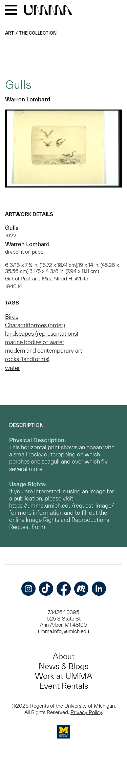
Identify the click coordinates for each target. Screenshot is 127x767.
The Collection (38, 33)
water (12, 368)
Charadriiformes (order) (35, 325)
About (64, 656)
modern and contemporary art (43, 350)
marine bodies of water (34, 342)
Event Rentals (63, 685)
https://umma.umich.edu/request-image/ (61, 505)
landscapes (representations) (41, 333)
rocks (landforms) (27, 359)
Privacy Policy (86, 712)
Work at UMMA (63, 676)
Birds (11, 316)
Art (9, 33)
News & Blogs (63, 666)
